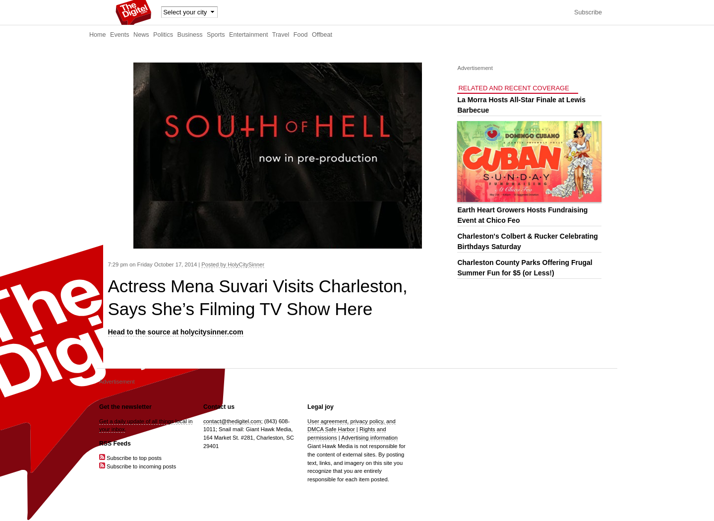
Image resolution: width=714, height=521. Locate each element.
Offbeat (322, 34)
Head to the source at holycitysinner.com (175, 332)
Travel (281, 34)
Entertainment (248, 34)
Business (190, 34)
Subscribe (588, 12)
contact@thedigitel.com (232, 421)
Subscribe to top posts (130, 458)
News (141, 34)
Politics (163, 34)
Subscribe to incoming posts (137, 466)
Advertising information (369, 438)
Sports (216, 34)
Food (301, 34)
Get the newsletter (125, 406)
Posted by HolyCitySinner (232, 264)
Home (97, 34)
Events (119, 34)
